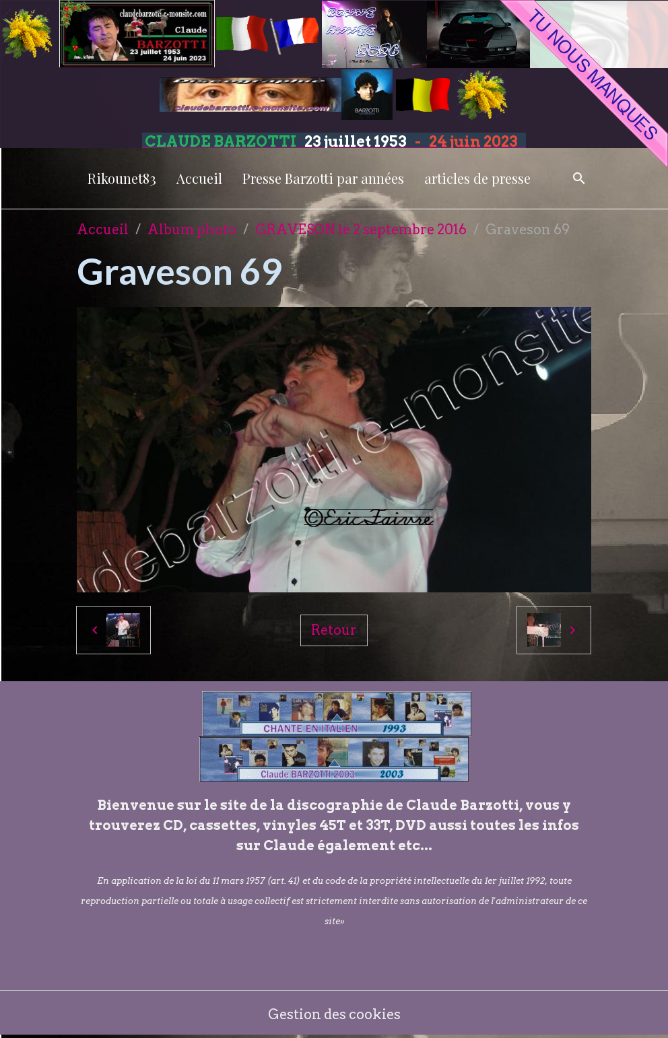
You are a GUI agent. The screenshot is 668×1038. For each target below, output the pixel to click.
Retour (334, 630)
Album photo (191, 229)
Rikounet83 (122, 178)
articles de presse (477, 178)
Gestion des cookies (334, 1014)
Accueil (199, 178)
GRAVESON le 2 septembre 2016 (361, 229)
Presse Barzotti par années (323, 178)
